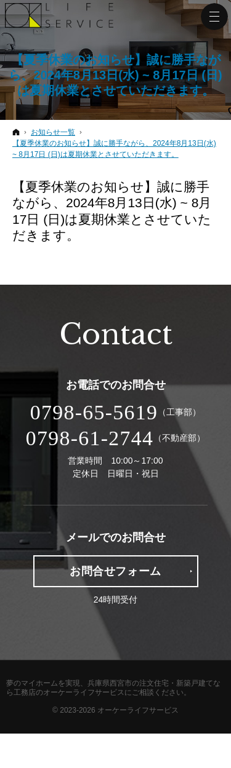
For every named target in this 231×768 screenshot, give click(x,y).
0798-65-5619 (94, 412)
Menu (214, 16)
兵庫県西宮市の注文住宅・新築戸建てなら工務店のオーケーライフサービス (113, 688)
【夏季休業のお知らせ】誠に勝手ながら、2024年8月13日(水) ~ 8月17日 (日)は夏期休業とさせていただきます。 (115, 75)
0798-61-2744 (89, 438)
